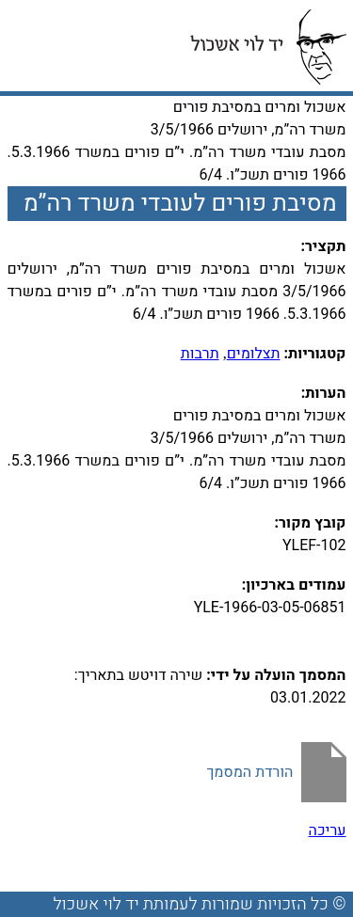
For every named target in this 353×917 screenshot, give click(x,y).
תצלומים (254, 353)
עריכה (327, 830)
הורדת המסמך (249, 772)
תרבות (200, 353)
